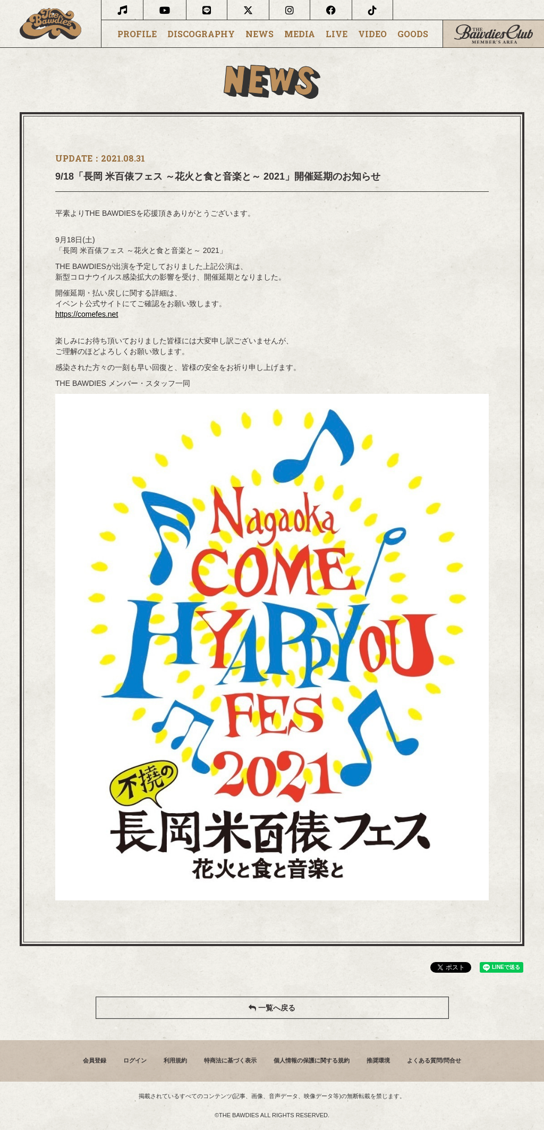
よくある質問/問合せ (434, 1060)
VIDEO (372, 34)
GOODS (412, 34)
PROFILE (137, 34)
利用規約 (175, 1060)
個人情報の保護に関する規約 (312, 1060)
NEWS (259, 34)
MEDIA (299, 34)
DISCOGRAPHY (201, 34)
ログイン (135, 1060)
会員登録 (94, 1060)
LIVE (336, 34)
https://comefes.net (86, 314)
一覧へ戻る (272, 1007)
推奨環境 (378, 1060)
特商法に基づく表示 (230, 1060)
